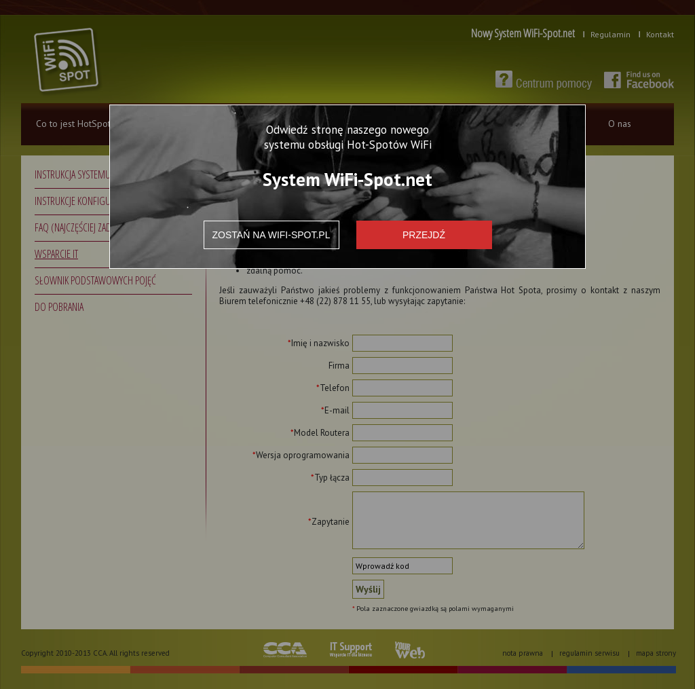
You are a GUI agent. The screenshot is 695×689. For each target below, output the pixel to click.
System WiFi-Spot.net (347, 179)
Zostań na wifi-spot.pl (271, 234)
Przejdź (423, 234)
